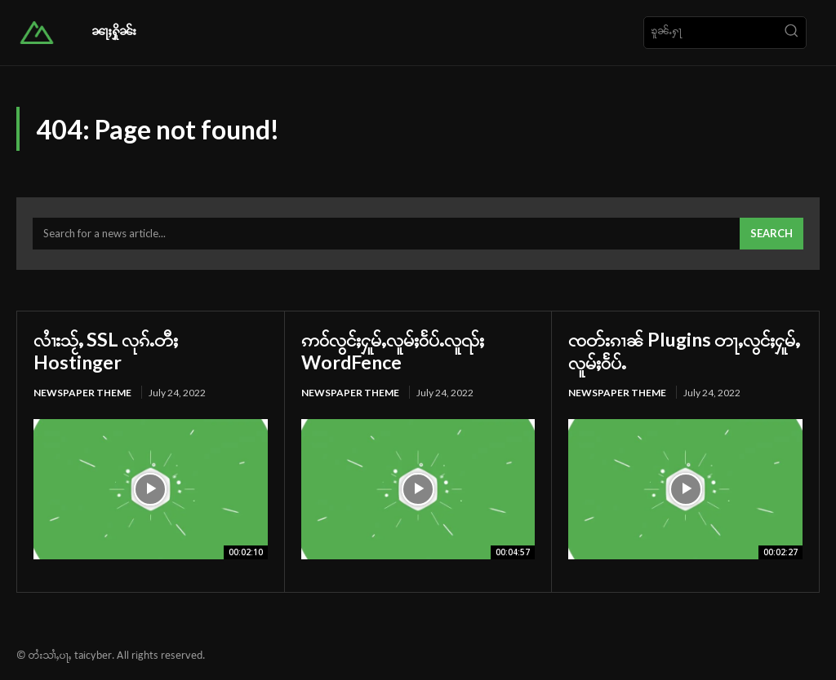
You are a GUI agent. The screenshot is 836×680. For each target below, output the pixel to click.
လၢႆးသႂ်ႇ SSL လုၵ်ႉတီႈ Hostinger (107, 350)
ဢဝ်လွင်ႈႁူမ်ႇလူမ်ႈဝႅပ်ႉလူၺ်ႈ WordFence (396, 350)
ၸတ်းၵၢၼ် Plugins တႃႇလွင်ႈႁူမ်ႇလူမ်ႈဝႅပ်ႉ (680, 350)
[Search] (791, 32)
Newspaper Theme (82, 392)
